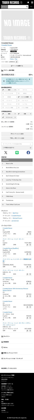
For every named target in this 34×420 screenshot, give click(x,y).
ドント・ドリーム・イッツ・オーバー (13, 239)
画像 (9, 90)
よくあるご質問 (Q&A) (6, 395)
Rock (11, 59)
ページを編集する (17, 66)
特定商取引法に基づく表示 (7, 403)
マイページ (3, 381)
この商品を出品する (17, 147)
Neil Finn (15, 213)
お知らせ (3, 396)
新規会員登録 (4, 379)
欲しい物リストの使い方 (6, 388)
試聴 (24, 113)
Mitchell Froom (17, 218)
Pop (16, 59)
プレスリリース (4, 412)
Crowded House (6, 45)
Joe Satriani (15, 221)
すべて (4, 7)
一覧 (30, 6)
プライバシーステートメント (7, 405)
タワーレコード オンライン (7, 377)
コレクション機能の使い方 (7, 390)
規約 (2, 401)
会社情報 (3, 410)
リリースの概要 (24, 97)
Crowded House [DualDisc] (11, 248)
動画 (9, 113)
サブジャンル (9, 117)
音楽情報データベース (6, 386)
